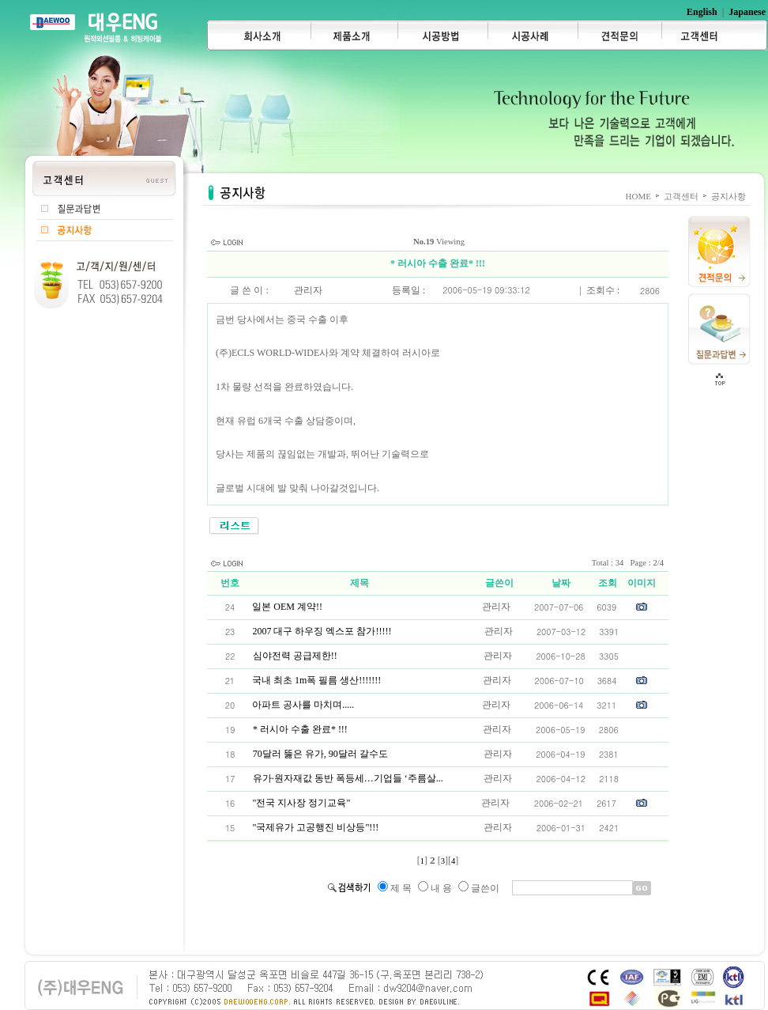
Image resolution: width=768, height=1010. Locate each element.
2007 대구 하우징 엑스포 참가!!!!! (321, 631)
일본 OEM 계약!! (287, 606)
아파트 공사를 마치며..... (303, 704)
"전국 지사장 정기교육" (301, 802)
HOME (638, 196)
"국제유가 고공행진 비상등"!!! (316, 827)
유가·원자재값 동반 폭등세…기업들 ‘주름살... (348, 778)
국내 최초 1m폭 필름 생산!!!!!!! (316, 680)
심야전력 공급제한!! (295, 655)
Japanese (747, 11)
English (702, 11)
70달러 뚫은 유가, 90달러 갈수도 (320, 753)
